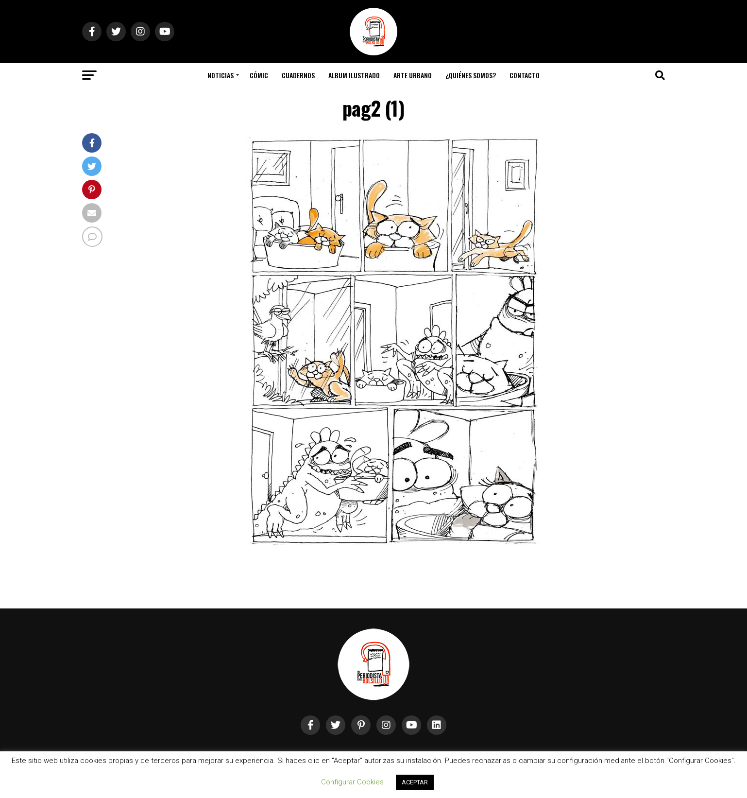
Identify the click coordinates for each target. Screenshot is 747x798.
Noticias (220, 75)
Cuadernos (298, 75)
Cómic (259, 75)
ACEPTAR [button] (415, 782)
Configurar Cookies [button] (352, 782)
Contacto (524, 75)
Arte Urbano (412, 75)
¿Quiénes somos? (470, 75)
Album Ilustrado (354, 75)
